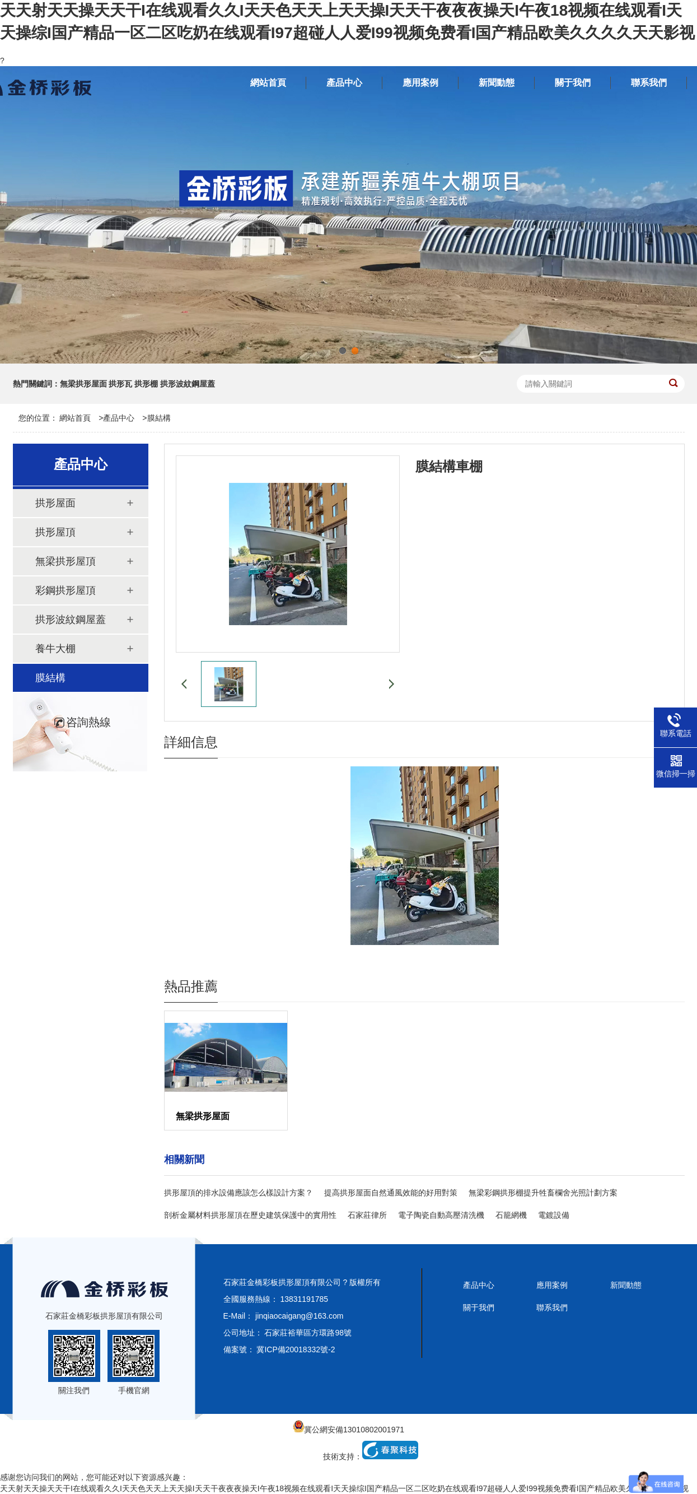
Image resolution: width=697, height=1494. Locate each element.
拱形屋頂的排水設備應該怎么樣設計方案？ (238, 1192)
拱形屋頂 (55, 532)
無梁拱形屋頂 (65, 561)
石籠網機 (511, 1215)
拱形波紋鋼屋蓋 (70, 619)
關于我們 (478, 1307)
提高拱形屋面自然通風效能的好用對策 (390, 1192)
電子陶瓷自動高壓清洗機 (441, 1215)
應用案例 (552, 1285)
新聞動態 (626, 1285)
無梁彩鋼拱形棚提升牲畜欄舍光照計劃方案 (543, 1192)
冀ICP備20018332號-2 (295, 1349)
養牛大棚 (55, 648)
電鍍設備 (553, 1215)
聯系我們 (552, 1307)
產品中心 (118, 417)
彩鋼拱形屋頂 (65, 590)
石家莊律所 (367, 1215)
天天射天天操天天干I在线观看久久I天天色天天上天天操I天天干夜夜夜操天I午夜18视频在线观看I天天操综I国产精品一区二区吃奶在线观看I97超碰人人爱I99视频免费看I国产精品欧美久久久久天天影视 (344, 1488)
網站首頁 (75, 417)
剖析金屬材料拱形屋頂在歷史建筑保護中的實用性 (250, 1215)
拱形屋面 (55, 503)
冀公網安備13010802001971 (348, 1429)
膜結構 (159, 417)
